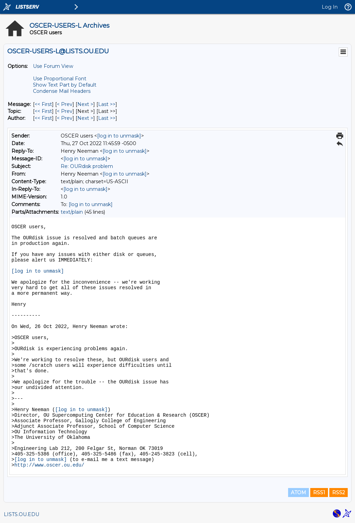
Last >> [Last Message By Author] (106, 118)
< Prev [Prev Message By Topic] (64, 111)
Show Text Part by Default (64, 85)
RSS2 (338, 492)
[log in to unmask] (119, 136)
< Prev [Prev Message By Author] (64, 118)
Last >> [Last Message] (106, 104)
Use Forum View (53, 66)
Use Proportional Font (59, 79)
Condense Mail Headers (61, 91)
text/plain (72, 212)
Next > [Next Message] (85, 104)
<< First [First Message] (43, 104)
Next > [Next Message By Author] (85, 118)
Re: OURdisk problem (87, 166)
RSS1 (319, 492)
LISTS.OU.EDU (21, 514)
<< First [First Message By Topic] (43, 111)
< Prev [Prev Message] (64, 104)
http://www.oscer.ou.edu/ (49, 465)
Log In (330, 7)
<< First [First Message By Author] (43, 118)
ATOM (298, 492)
